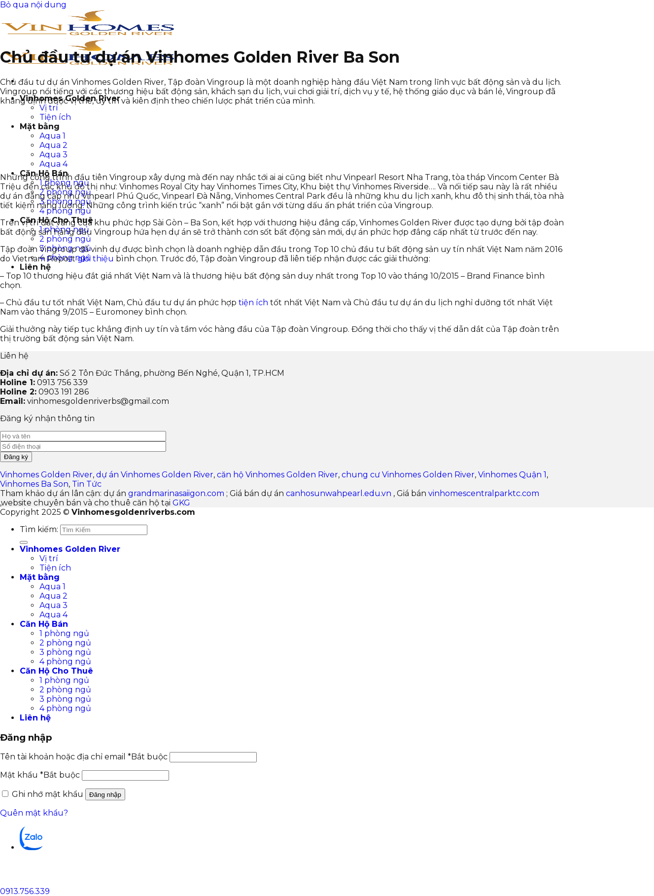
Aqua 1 (52, 586)
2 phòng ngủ (65, 239)
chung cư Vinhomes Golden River (408, 474)
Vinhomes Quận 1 (512, 474)
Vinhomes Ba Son (34, 484)
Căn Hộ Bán (44, 624)
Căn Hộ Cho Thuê (56, 671)
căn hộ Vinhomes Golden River (277, 474)
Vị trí (48, 107)
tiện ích (253, 302)
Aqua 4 (53, 614)
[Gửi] (24, 542)
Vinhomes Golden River (46, 474)
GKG (181, 502)
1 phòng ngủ (64, 633)
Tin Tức (87, 484)
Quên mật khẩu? (34, 813)
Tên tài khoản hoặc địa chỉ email (84, 756)
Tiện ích (55, 568)
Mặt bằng (40, 577)
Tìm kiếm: (39, 529)
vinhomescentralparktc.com (483, 493)
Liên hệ (35, 267)
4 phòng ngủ (65, 210)
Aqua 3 (53, 605)
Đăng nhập (105, 794)
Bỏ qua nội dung (33, 4)
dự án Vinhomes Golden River (154, 474)
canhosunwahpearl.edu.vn (338, 493)
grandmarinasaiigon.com (176, 493)
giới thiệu (95, 258)
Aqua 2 (53, 596)
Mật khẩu (40, 775)
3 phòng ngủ (65, 652)
